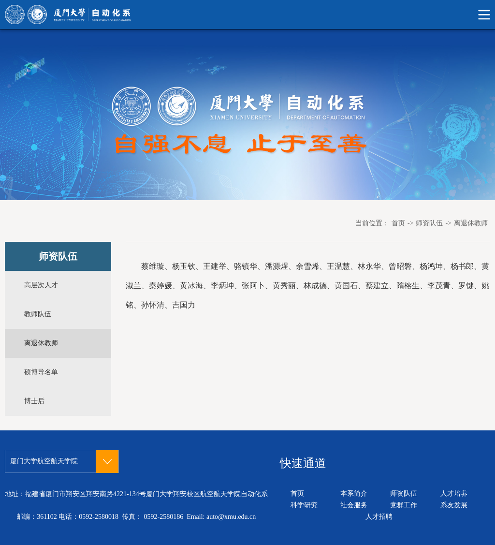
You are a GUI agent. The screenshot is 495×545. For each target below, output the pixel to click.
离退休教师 (471, 223)
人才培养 (453, 493)
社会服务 (353, 505)
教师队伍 (37, 314)
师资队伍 (429, 223)
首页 (398, 223)
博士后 (34, 401)
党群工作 (403, 505)
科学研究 (304, 505)
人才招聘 (379, 516)
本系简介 (353, 493)
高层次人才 (41, 285)
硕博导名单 (41, 372)
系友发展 (453, 505)
